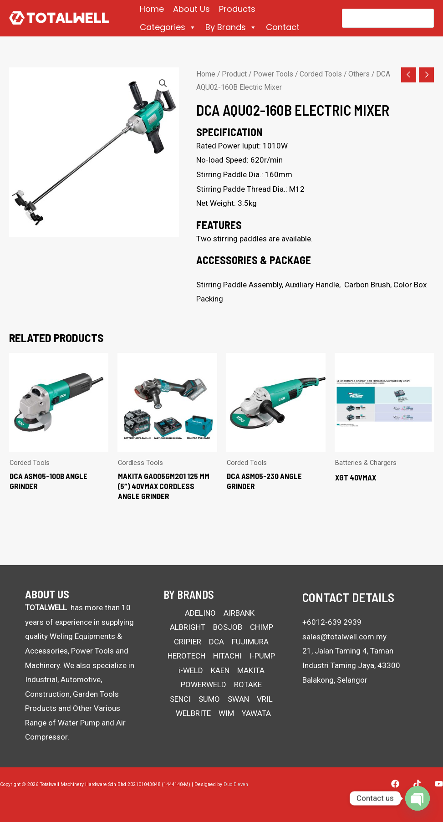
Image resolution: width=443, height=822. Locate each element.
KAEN (220, 670)
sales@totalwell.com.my (344, 636)
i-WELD (190, 670)
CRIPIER (187, 641)
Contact (283, 27)
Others (359, 74)
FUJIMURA (250, 641)
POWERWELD (203, 684)
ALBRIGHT (187, 627)
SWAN (238, 699)
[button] (163, 83)
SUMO (209, 699)
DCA (216, 641)
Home (152, 9)
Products (237, 9)
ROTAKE (248, 684)
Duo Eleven (236, 784)
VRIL (265, 699)
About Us (191, 9)
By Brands (231, 27)
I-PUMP (262, 655)
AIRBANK (239, 613)
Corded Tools (321, 74)
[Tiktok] (417, 784)
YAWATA (256, 713)
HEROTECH (186, 655)
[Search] (421, 18)
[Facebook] (395, 784)
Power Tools (273, 74)
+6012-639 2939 (332, 622)
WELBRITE (193, 713)
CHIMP (261, 627)
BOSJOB (227, 627)
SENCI (180, 699)
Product (234, 74)
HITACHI (227, 655)
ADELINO (200, 613)
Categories (168, 27)
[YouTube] (439, 784)
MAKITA (251, 670)
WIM (226, 713)
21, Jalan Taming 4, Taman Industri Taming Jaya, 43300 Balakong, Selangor (351, 665)
